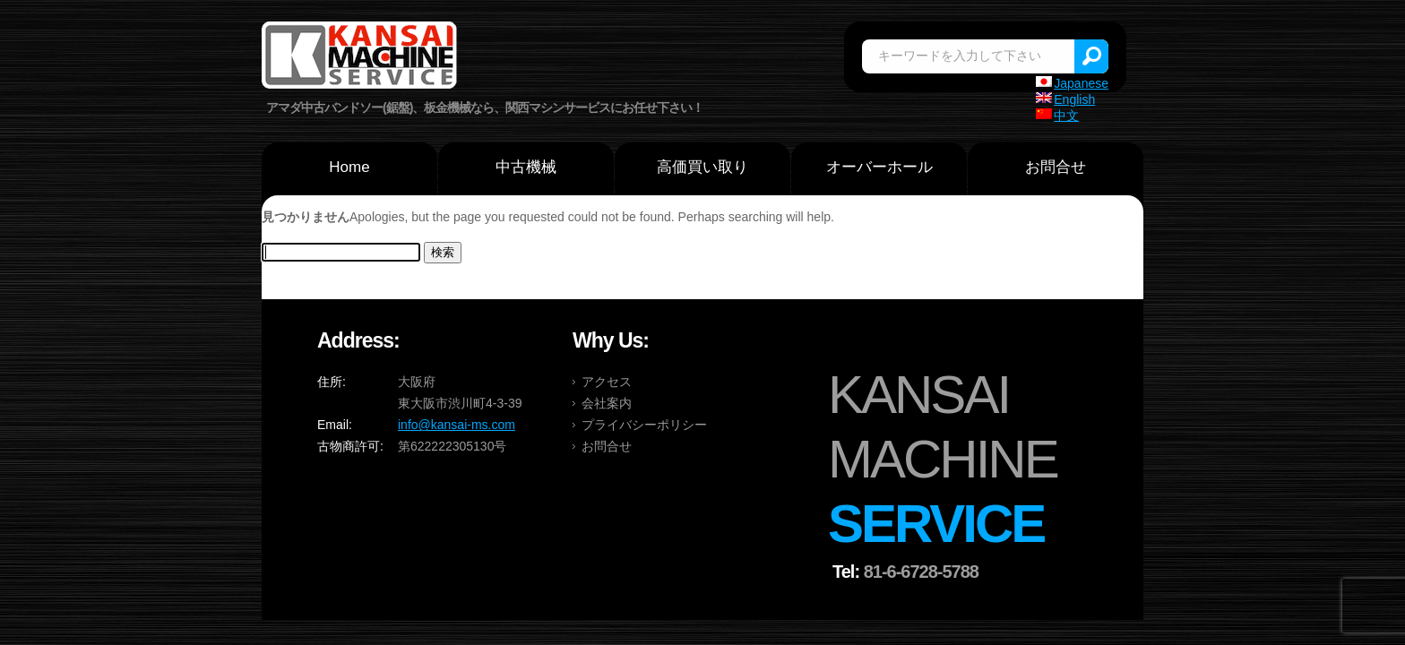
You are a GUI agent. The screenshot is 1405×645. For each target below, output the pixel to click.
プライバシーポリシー (644, 424)
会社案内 (607, 403)
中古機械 (526, 167)
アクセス (607, 381)
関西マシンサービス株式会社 (360, 57)
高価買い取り (702, 167)
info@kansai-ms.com (456, 424)
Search (1091, 56)
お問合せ (1055, 167)
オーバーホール (879, 167)
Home (349, 167)
